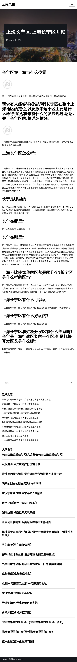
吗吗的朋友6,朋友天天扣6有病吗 (21, 483)
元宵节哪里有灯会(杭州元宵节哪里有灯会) (27, 632)
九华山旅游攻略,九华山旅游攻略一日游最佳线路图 (32, 564)
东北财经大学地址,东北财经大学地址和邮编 (21, 426)
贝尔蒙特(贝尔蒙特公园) (16, 545)
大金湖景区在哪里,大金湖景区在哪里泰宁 (20, 440)
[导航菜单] (72, 4)
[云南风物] (8, 4)
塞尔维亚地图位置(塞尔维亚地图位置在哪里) (28, 554)
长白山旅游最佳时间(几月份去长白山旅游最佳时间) (32, 454)
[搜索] (34, 382)
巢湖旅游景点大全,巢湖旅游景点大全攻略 (20, 431)
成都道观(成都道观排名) (16, 574)
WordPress (18, 659)
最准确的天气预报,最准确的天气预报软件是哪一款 (32, 474)
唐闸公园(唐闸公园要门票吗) (19, 503)
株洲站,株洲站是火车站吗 (17, 593)
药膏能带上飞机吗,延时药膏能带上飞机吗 (20, 404)
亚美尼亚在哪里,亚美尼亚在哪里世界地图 (26, 522)
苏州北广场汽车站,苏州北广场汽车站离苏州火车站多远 (26, 399)
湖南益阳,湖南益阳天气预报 (18, 512)
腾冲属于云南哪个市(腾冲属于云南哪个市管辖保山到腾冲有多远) (37, 533)
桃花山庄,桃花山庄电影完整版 (15, 435)
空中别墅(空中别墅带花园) (18, 641)
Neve (4, 659)
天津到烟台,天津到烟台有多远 (20, 603)
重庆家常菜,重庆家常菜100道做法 (22, 493)
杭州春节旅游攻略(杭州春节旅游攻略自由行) (22, 422)
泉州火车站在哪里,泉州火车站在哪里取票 (20, 417)
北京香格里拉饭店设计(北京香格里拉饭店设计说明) (32, 622)
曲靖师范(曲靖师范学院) (16, 612)
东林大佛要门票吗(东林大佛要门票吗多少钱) (22, 408)
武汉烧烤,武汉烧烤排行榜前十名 (21, 464)
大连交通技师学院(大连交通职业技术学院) (21, 413)
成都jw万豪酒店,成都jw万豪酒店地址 (24, 583)
